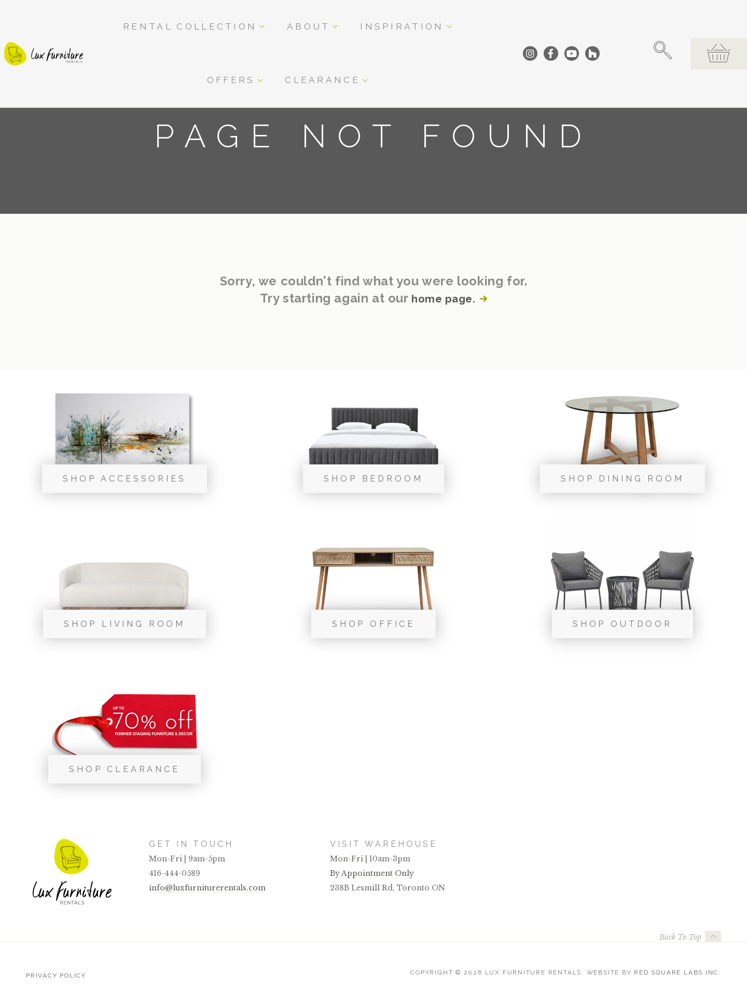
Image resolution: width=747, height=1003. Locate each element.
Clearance (466, 16)
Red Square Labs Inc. (677, 972)
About (299, 16)
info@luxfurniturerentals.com (207, 887)
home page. (442, 298)
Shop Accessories (124, 479)
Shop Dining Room (622, 479)
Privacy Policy (56, 972)
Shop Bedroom (373, 479)
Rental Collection (228, 16)
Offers (411, 16)
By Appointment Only (372, 873)
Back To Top (680, 937)
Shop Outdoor (622, 624)
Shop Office (373, 624)
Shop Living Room (124, 624)
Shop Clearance (124, 769)
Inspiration (354, 16)
